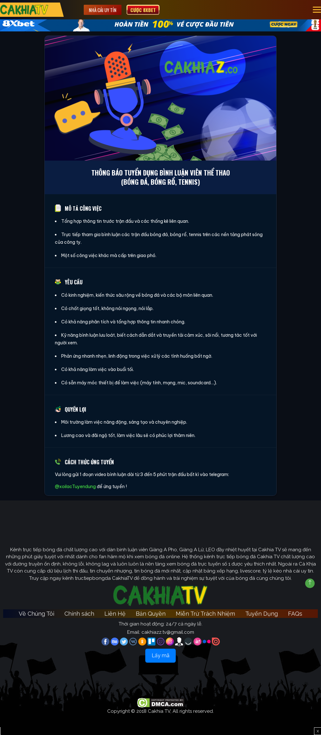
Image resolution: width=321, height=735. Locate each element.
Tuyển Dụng (261, 613)
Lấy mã (160, 655)
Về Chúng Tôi (36, 613)
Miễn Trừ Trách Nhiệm (205, 613)
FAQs (295, 613)
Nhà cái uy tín (102, 9)
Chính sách (79, 613)
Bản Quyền (151, 613)
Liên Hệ (115, 613)
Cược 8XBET (143, 9)
